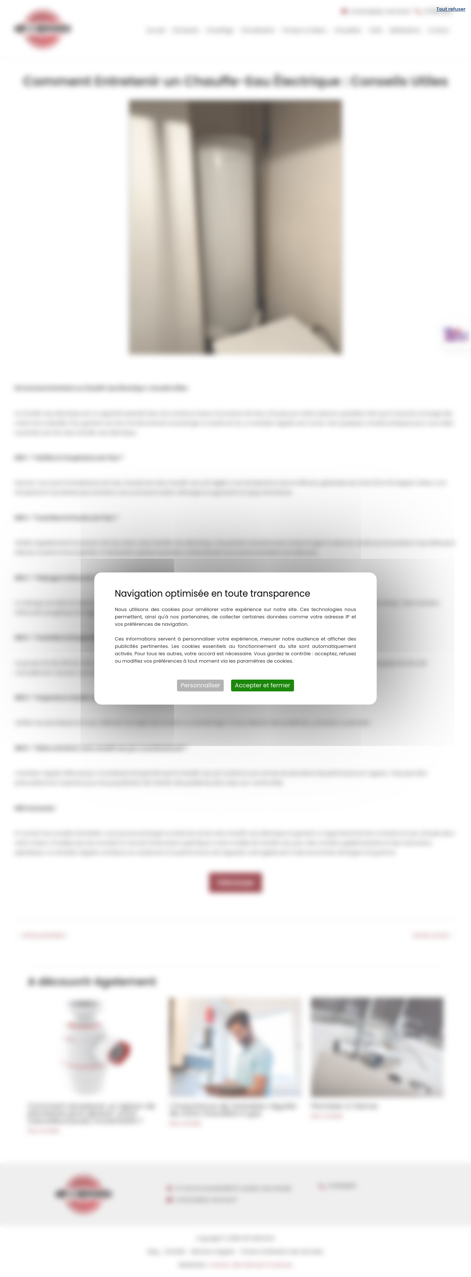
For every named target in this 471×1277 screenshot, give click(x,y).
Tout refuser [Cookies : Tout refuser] (450, 9)
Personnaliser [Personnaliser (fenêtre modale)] (200, 685)
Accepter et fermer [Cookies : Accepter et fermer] (262, 685)
